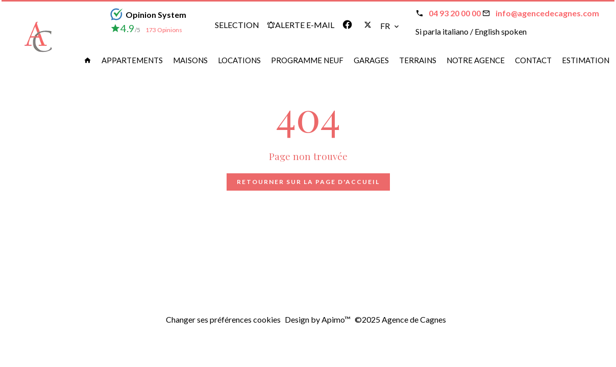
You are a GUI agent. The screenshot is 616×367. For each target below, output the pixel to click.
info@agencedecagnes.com (547, 13)
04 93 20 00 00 (455, 13)
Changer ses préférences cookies (223, 319)
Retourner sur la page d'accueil (308, 182)
